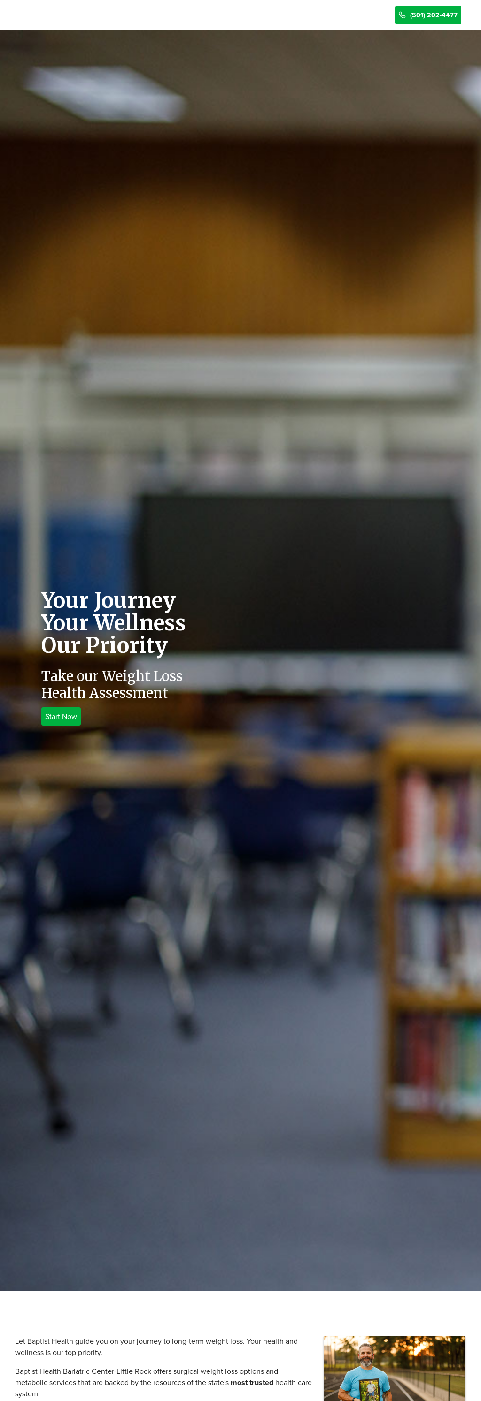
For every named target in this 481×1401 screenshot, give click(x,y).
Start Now (61, 716)
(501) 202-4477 (428, 15)
